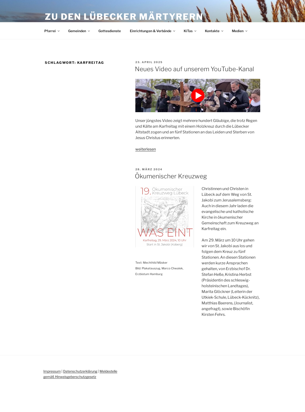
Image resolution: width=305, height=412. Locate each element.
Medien (240, 31)
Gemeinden (79, 31)
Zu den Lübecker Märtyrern (124, 16)
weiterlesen (145, 149)
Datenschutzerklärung (80, 371)
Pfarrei (52, 31)
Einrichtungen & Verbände (153, 31)
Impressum (52, 371)
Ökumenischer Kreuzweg (171, 176)
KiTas (190, 31)
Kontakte (214, 31)
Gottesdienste (109, 31)
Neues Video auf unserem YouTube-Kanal (194, 69)
